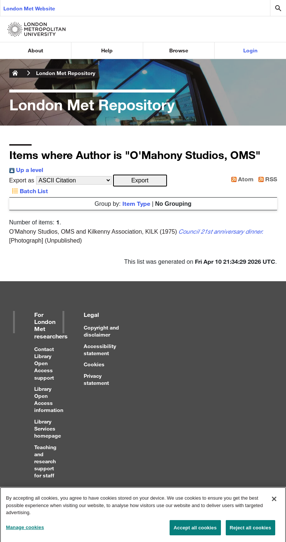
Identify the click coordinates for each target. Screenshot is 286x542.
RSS (266, 178)
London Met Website (29, 8)
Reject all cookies (250, 530)
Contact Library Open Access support (44, 363)
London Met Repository (65, 73)
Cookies (94, 364)
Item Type (136, 203)
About (35, 50)
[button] (140, 180)
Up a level (26, 169)
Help (107, 50)
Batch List (28, 190)
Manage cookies (25, 530)
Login (250, 50)
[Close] (274, 502)
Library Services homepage (47, 428)
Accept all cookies (195, 530)
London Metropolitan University (15, 73)
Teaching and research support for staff (45, 461)
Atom (241, 178)
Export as (22, 180)
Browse (178, 50)
